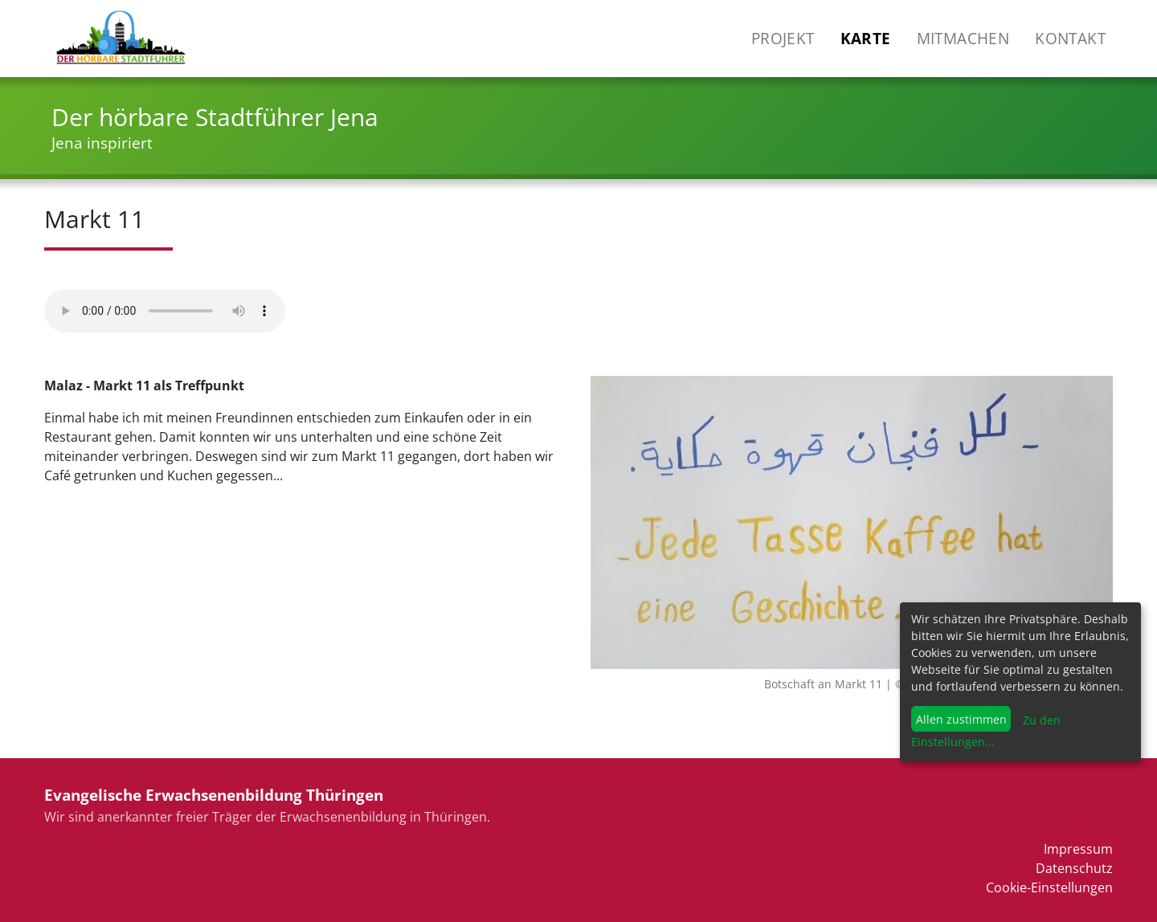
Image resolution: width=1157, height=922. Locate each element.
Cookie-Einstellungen (1049, 887)
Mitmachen (963, 38)
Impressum (1078, 849)
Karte (865, 38)
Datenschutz (1074, 868)
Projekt (783, 38)
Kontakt (1070, 38)
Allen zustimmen (961, 719)
